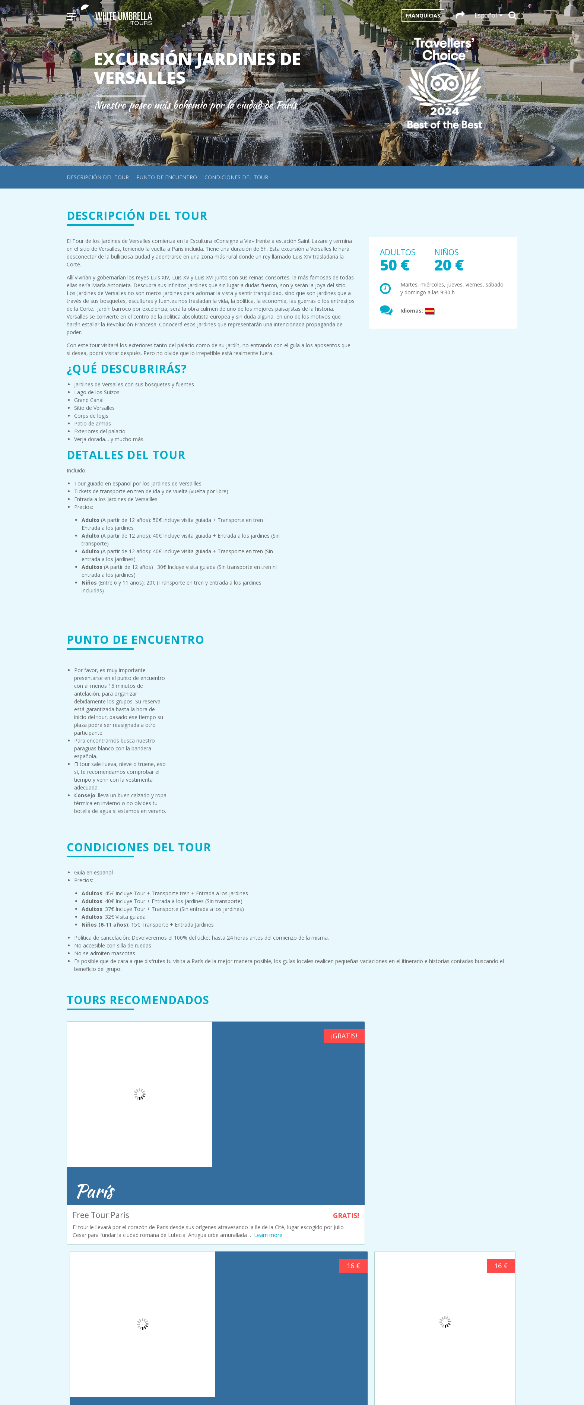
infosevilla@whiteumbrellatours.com (470, 1293)
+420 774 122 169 (458, 1264)
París (189, 1242)
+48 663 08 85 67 (331, 1319)
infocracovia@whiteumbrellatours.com (346, 1311)
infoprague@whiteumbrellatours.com (472, 1251)
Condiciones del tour (236, 177)
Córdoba (193, 1218)
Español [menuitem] (296, 1385)
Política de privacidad (208, 1314)
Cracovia (193, 1226)
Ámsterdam (197, 1203)
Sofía (189, 1265)
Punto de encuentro (166, 177)
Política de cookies (205, 1306)
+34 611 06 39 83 (458, 1300)
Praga (190, 1250)
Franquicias (423, 15)
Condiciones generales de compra (224, 1290)
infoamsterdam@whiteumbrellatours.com (350, 1201)
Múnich (192, 1234)
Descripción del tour (98, 177)
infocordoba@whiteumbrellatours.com (346, 1274)
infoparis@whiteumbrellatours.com (469, 1222)
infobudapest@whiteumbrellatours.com (347, 1238)
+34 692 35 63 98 (331, 1282)
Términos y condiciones (212, 1298)
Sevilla (190, 1258)
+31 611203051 (329, 1209)
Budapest (194, 1211)
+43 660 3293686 (331, 1246)
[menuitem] (292, 1386)
